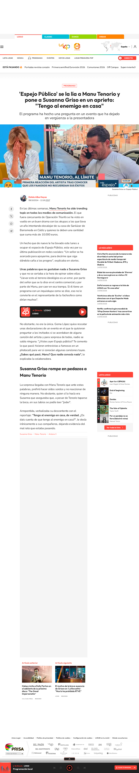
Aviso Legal (16, 738)
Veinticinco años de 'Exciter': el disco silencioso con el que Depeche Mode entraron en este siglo (113, 298)
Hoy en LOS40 (64, 58)
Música (20, 58)
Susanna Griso (26, 434)
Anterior (54, 767)
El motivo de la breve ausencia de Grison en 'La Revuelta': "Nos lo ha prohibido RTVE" (69, 689)
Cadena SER (90, 745)
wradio (64, 748)
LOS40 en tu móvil (102, 738)
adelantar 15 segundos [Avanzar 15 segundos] (78, 767)
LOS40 (20, 37)
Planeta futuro (105, 748)
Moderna (50, 752)
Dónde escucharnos (119, 738)
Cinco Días (75, 748)
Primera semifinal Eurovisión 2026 (68, 67)
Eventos (50, 58)
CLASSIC (48, 37)
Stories (86, 709)
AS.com (99, 745)
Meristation (111, 752)
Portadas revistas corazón (37, 67)
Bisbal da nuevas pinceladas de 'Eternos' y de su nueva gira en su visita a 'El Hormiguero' (114, 275)
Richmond (36, 752)
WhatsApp (11, 223)
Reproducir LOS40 (82, 312)
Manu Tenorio (40, 434)
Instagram (53, 709)
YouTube (64, 709)
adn (107, 745)
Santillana (64, 745)
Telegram (11, 231)
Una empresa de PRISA (14, 747)
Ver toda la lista (113, 427)
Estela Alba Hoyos (38, 197)
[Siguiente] (135, 67)
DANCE (75, 37)
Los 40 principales (51, 745)
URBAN (102, 37)
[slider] (69, 762)
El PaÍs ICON (75, 752)
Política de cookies (63, 738)
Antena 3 (52, 434)
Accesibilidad (28, 738)
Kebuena (115, 748)
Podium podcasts (63, 752)
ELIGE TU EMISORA (124, 767)
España (124, 46)
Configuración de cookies (82, 738)
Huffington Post (42, 748)
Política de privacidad (45, 738)
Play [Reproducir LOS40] (69, 768)
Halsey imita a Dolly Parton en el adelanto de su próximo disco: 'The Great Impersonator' (36, 690)
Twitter (11, 216)
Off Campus (113, 67)
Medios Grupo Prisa (14, 753)
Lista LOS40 (8, 58)
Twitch (80, 709)
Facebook (11, 209)
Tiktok (58, 709)
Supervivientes (128, 67)
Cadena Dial (85, 748)
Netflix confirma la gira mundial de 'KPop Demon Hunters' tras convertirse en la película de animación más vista (114, 311)
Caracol (118, 745)
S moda (86, 752)
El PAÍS (38, 745)
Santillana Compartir (78, 745)
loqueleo (98, 752)
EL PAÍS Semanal (95, 748)
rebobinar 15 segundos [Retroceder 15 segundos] (60, 767)
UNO (57, 748)
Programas (37, 58)
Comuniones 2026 (96, 67)
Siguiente (84, 767)
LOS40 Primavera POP (83, 58)
